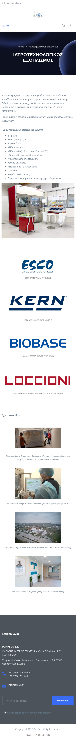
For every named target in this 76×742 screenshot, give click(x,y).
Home (21, 46)
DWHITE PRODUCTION (38, 734)
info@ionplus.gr (14, 3)
